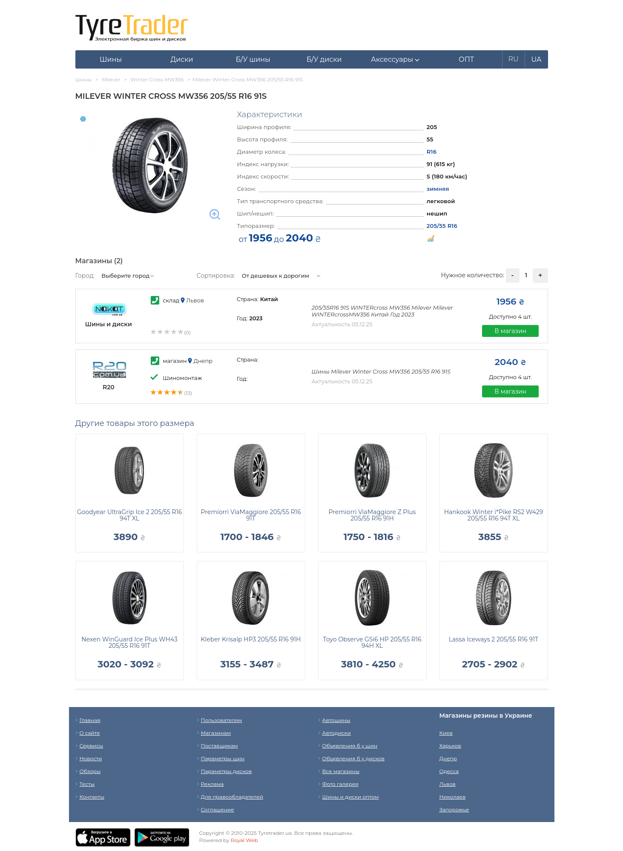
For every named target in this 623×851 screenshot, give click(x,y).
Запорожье (454, 809)
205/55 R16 (442, 225)
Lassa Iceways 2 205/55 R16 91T (493, 639)
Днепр (448, 758)
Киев (446, 733)
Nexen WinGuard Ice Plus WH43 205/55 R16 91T (129, 642)
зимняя (438, 188)
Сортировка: (216, 275)
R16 (431, 151)
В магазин (510, 331)
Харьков (450, 745)
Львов (447, 784)
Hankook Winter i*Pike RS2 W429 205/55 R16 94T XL (493, 515)
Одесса (449, 771)
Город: (85, 275)
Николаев (452, 797)
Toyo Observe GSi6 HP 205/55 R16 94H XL (372, 642)
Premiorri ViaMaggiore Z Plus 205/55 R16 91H (372, 515)
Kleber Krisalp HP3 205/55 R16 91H (251, 639)
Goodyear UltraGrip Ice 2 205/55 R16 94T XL (129, 515)
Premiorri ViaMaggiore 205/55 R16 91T (251, 515)
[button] (395, 59)
